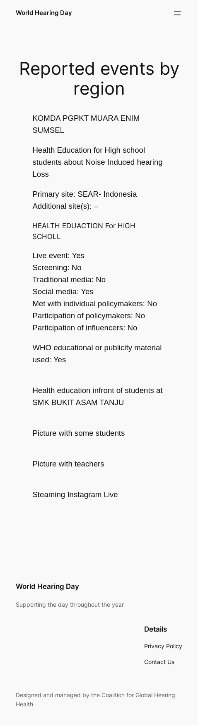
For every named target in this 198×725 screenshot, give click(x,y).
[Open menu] (177, 13)
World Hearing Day (44, 13)
